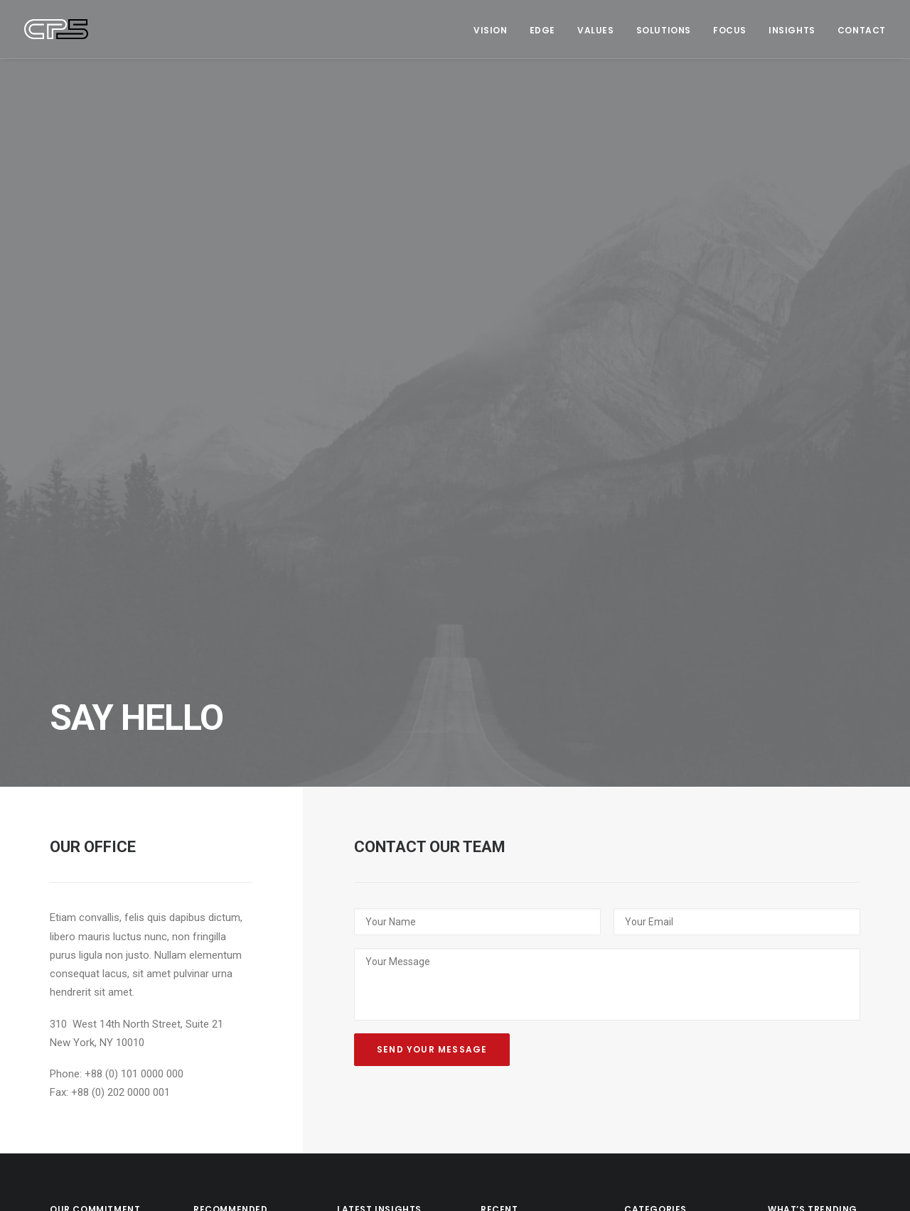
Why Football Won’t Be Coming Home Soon (236, 823)
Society (653, 904)
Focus (729, 30)
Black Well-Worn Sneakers (525, 934)
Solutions (663, 30)
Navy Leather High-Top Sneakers (524, 878)
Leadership (662, 860)
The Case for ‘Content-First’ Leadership (226, 878)
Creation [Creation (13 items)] (791, 792)
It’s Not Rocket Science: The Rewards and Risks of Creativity (381, 915)
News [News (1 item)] (783, 872)
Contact (861, 30)
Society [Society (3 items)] (825, 872)
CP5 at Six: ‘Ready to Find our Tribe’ (378, 841)
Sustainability (667, 968)
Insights (792, 30)
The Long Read (670, 947)
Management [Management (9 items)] (799, 852)
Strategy (655, 817)
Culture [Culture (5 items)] (789, 812)
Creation (656, 882)
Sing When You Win (381, 794)
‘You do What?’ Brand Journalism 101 (236, 1063)
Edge (542, 30)
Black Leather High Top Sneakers (525, 823)
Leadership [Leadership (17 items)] (796, 832)
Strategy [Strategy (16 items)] (792, 892)
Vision (490, 30)
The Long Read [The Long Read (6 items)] (802, 932)
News (649, 925)
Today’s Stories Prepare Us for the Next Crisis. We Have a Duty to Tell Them (235, 951)
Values (595, 30)
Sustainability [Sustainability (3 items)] (803, 912)
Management (666, 838)
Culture (653, 795)
